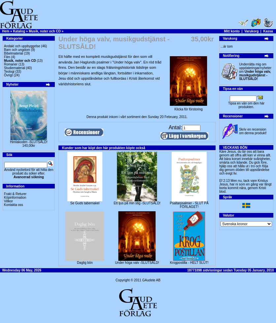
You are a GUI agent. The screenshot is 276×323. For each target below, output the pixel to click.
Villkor (8, 201)
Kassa (268, 31)
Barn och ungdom (17, 50)
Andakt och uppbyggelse (22, 46)
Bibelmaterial (13, 53)
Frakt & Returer (15, 194)
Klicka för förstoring (188, 107)
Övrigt (8, 75)
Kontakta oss (13, 205)
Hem (6, 31)
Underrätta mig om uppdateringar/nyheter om (255, 71)
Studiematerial (14, 68)
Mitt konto (232, 31)
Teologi (9, 71)
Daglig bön (85, 262)
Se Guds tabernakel (84, 203)
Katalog (19, 31)
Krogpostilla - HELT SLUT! (189, 262)
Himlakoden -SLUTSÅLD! (28, 142)
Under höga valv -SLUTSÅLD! (137, 262)
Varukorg (251, 31)
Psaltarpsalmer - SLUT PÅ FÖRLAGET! (189, 205)
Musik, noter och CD (45, 31)
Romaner (10, 64)
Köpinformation (15, 197)
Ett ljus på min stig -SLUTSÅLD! (137, 203)
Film (7, 57)
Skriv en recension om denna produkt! (252, 131)
